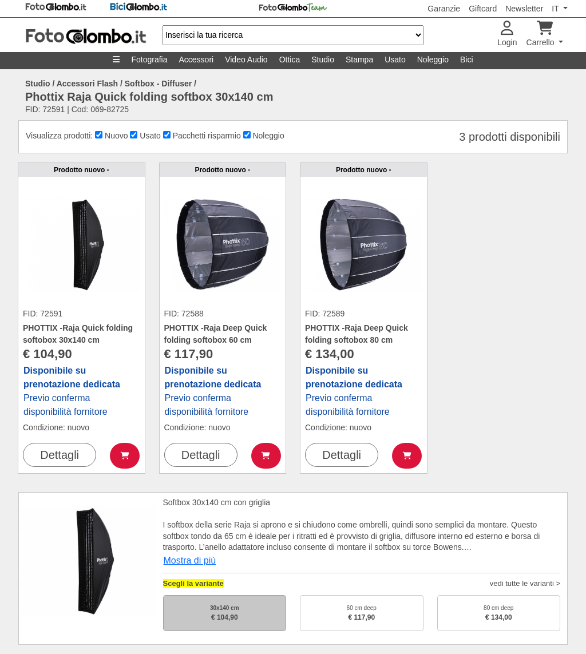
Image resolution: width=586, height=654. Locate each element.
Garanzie (443, 8)
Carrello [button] (541, 34)
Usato (395, 59)
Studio (322, 59)
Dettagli (59, 455)
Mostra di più (190, 560)
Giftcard (483, 8)
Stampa (359, 59)
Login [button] (507, 34)
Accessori (196, 59)
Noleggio (433, 59)
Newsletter (524, 8)
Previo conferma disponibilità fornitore (71, 391)
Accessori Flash (87, 83)
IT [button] (556, 8)
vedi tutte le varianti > (525, 583)
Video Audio (246, 59)
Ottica (289, 59)
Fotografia (149, 59)
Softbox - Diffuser (158, 83)
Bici (466, 59)
